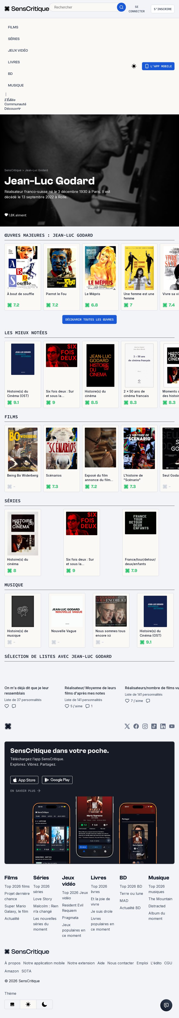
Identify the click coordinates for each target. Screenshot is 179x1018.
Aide (101, 963)
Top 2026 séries (41, 889)
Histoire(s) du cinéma (95, 393)
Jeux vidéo (68, 881)
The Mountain (160, 899)
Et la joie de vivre (100, 901)
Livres (98, 878)
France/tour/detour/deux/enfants (140, 562)
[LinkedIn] (163, 728)
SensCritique (12, 170)
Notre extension (81, 963)
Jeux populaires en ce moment (73, 930)
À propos (12, 963)
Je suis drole (101, 911)
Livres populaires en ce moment (102, 923)
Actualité (11, 918)
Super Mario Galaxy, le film (16, 909)
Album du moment (156, 916)
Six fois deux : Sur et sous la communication (60, 393)
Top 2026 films (17, 886)
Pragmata (70, 917)
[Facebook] (136, 728)
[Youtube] (172, 728)
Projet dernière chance (17, 896)
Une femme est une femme (139, 296)
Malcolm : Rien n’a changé (45, 909)
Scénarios (54, 475)
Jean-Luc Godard (36, 170)
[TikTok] (154, 728)
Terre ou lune (131, 893)
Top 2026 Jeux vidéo (75, 895)
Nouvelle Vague (63, 631)
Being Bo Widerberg (22, 475)
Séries (41, 878)
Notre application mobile (44, 963)
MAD (124, 900)
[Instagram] (145, 728)
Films (11, 878)
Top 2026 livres (99, 889)
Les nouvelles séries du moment (44, 923)
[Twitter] (127, 728)
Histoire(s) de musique (17, 633)
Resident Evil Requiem (72, 908)
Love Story (42, 899)
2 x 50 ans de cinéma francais (136, 393)
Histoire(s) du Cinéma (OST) (18, 393)
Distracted (156, 906)
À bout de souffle (20, 294)
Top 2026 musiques (156, 889)
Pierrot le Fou (56, 294)
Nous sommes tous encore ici (110, 633)
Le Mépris (92, 294)
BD (123, 878)
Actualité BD (130, 908)
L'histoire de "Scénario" (133, 477)
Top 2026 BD (131, 886)
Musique (158, 878)
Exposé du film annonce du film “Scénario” (97, 477)
